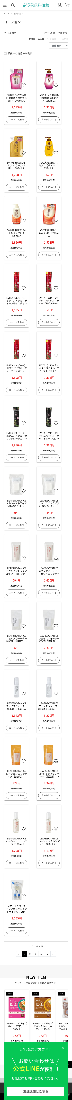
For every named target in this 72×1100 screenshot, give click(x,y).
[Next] (53, 954)
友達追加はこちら (35, 1091)
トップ (6, 13)
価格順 (65, 38)
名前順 (41, 38)
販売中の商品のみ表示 (18, 53)
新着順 (53, 38)
